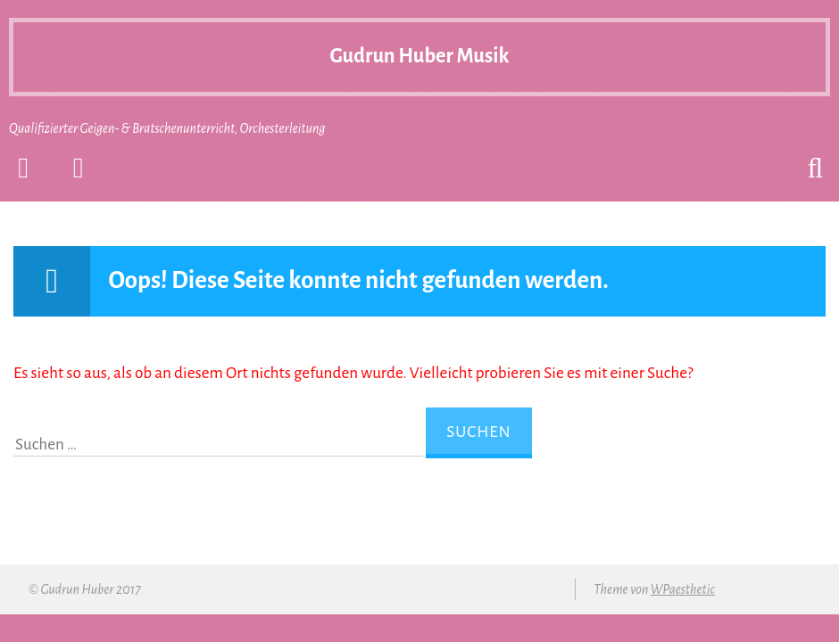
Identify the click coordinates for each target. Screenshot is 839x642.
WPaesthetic (683, 589)
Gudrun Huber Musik (419, 44)
